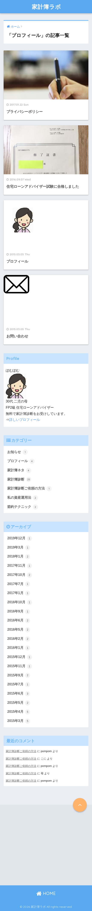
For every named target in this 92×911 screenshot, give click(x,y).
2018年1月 (18, 556)
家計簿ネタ (19, 470)
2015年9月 (18, 675)
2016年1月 (18, 648)
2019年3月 (18, 547)
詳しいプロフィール (24, 419)
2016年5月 (18, 629)
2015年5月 (18, 702)
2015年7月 (18, 684)
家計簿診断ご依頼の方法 (29, 488)
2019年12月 (19, 538)
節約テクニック (22, 507)
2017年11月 (19, 565)
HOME (46, 893)
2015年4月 (18, 711)
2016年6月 (18, 620)
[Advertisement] (38, 845)
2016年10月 (19, 602)
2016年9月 (18, 611)
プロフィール (20, 461)
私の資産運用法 (22, 497)
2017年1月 (18, 593)
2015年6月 (18, 693)
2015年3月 (18, 721)
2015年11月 (19, 666)
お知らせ (17, 452)
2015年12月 (19, 657)
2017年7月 (18, 584)
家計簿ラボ (46, 6)
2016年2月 (18, 639)
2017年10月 (19, 575)
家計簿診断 (19, 479)
